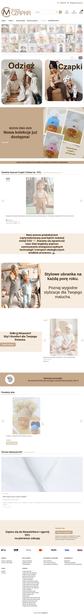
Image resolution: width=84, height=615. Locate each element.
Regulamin (67, 561)
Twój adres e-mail (60, 528)
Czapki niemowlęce (27, 579)
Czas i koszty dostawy (49, 562)
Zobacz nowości (8, 344)
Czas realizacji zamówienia (50, 564)
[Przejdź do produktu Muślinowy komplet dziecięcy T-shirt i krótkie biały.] (63, 337)
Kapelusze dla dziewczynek (29, 601)
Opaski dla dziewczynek (29, 602)
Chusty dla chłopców (28, 577)
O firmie (3, 573)
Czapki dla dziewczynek (29, 591)
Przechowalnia (26, 564)
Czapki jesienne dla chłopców (30, 586)
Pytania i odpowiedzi (6, 562)
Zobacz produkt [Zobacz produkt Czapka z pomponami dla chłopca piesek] (11, 443)
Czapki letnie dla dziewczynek (30, 592)
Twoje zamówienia (27, 561)
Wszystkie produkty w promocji (53, 172)
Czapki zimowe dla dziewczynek (31, 599)
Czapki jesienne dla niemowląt (30, 584)
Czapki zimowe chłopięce (29, 574)
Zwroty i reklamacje (6, 561)
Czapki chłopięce (27, 589)
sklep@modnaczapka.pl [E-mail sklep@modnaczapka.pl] (76, 3)
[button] (60, 12)
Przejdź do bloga (30, 452)
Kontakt (3, 571)
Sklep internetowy (40, 612)
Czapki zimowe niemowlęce (29, 606)
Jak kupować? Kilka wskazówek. (73, 564)
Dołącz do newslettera (64, 532)
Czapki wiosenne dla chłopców (30, 587)
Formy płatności (47, 561)
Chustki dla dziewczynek (29, 604)
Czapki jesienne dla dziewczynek (31, 597)
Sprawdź (5, 142)
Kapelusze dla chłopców (28, 576)
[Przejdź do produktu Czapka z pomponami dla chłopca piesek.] (26, 415)
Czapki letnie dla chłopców (29, 573)
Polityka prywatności (69, 562)
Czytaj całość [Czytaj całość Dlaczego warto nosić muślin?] (7, 507)
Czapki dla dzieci (27, 571)
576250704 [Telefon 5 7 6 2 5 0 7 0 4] (63, 3)
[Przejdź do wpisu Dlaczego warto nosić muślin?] (42, 474)
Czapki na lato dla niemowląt (30, 581)
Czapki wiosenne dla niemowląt (30, 582)
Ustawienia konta (27, 562)
